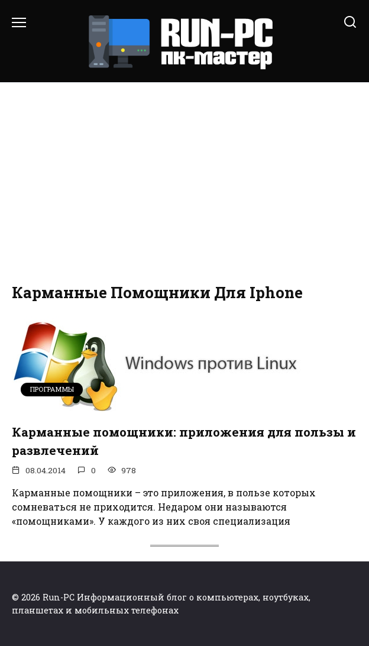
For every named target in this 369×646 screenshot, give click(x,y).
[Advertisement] (184, 183)
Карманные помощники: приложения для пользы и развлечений (184, 441)
